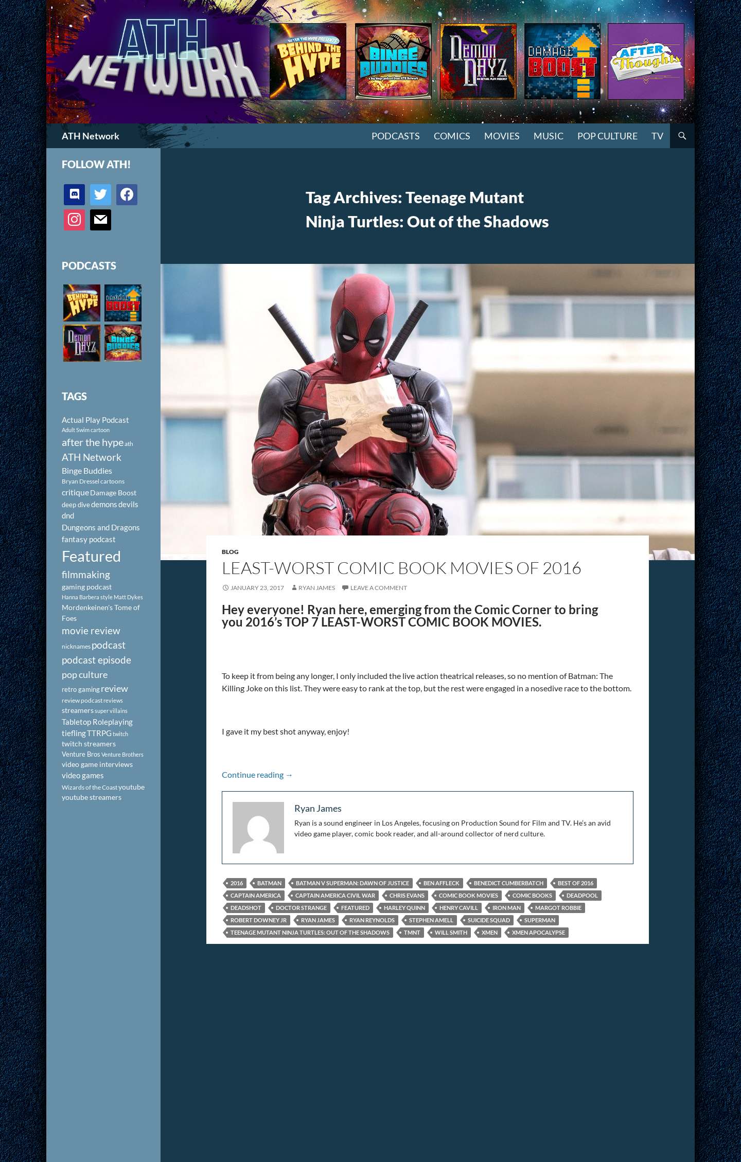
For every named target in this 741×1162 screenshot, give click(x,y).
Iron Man (506, 907)
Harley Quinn (404, 907)
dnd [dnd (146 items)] (68, 515)
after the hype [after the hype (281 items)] (92, 442)
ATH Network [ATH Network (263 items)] (91, 457)
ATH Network (90, 135)
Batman (269, 883)
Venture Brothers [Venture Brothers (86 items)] (122, 754)
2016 (237, 883)
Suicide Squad (489, 920)
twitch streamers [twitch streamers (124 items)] (89, 743)
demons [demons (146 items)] (104, 504)
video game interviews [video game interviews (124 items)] (97, 764)
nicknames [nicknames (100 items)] (76, 646)
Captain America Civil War (335, 895)
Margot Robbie (558, 907)
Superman (539, 920)
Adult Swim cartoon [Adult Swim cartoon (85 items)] (86, 429)
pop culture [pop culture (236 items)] (85, 674)
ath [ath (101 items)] (129, 444)
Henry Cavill (458, 907)
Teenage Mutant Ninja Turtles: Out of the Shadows (310, 932)
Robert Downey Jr (259, 920)
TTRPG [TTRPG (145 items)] (99, 733)
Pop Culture (607, 135)
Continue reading (257, 774)
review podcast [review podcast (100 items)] (82, 700)
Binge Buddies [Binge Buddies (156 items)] (87, 470)
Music (548, 135)
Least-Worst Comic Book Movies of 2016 (401, 567)
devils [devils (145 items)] (128, 504)
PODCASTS (396, 135)
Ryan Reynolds (372, 920)
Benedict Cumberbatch (508, 883)
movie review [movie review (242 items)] (91, 630)
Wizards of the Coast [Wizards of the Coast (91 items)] (89, 787)
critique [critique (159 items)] (75, 492)
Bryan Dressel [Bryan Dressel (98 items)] (80, 481)
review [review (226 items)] (114, 688)
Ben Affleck (442, 883)
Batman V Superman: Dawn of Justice (352, 883)
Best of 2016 (575, 883)
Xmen (490, 932)
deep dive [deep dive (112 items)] (76, 504)
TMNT (412, 932)
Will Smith (451, 932)
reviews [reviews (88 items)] (113, 700)
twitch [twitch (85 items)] (120, 733)
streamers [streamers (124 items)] (78, 710)
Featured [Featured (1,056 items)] (91, 556)
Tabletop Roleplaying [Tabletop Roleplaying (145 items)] (97, 721)
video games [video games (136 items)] (83, 775)
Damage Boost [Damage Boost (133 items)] (113, 492)
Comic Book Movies (468, 895)
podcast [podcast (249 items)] (109, 645)
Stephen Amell (431, 920)
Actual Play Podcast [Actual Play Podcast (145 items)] (95, 419)
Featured (355, 907)
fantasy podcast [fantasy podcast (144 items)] (89, 539)
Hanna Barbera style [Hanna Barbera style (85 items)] (87, 597)
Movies (502, 135)
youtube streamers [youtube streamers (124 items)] (91, 797)
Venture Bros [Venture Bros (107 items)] (81, 754)
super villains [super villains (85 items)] (111, 710)
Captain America (256, 895)
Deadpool (582, 895)
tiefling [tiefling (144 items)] (74, 733)
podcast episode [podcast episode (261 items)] (96, 660)
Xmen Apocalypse (538, 932)
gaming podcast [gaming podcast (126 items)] (87, 586)
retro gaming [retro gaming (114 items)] (81, 689)
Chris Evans (407, 895)
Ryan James (316, 588)
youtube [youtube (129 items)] (131, 786)
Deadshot (246, 907)
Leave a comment (378, 588)
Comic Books (532, 895)
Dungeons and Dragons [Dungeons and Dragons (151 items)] (101, 527)
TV (657, 135)
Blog (230, 552)
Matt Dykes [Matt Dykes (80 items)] (128, 597)
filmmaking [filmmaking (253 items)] (86, 574)
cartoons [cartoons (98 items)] (112, 481)
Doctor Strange (301, 907)
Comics (452, 135)
